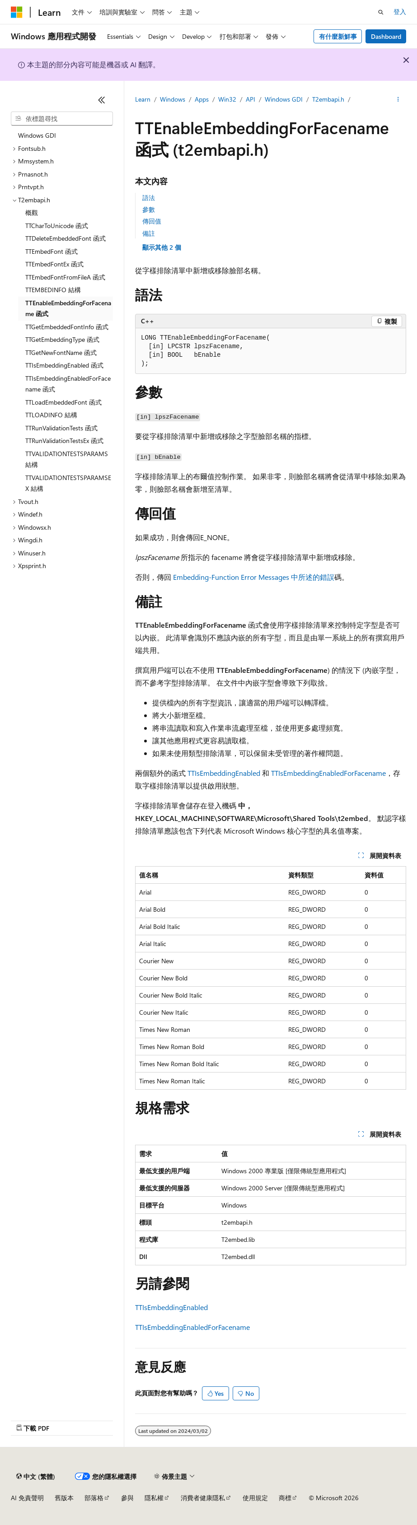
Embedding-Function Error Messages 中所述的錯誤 (253, 577)
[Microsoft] (17, 12)
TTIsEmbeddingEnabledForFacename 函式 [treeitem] (68, 384)
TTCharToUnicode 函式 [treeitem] (56, 225)
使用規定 (255, 1497)
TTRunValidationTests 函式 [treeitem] (61, 428)
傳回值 (151, 221)
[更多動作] (398, 100)
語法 (148, 197)
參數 (148, 209)
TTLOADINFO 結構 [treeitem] (51, 414)
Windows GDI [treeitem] (37, 135)
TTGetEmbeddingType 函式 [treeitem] (62, 339)
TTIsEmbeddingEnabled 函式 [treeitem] (64, 365)
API (250, 99)
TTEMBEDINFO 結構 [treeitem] (53, 289)
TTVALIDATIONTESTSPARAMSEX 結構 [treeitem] (68, 483)
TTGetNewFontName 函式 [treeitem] (61, 352)
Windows (172, 99)
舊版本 (64, 1497)
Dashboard (386, 36)
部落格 (93, 1497)
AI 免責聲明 (27, 1497)
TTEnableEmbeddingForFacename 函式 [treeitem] (68, 308)
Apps (202, 99)
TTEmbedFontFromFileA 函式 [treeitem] (65, 277)
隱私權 (154, 1497)
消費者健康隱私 (203, 1497)
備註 (148, 233)
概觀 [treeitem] (31, 212)
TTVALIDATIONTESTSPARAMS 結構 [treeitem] (66, 459)
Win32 (227, 99)
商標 (285, 1497)
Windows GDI (284, 99)
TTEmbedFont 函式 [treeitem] (51, 251)
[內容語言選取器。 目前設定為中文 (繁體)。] (36, 1476)
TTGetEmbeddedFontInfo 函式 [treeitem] (66, 326)
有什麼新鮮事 (338, 36)
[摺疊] (101, 100)
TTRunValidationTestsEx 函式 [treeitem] (64, 440)
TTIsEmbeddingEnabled (223, 773)
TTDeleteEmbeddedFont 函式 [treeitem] (65, 238)
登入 (400, 11)
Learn (142, 99)
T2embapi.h (328, 99)
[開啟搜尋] (381, 12)
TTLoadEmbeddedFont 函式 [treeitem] (63, 402)
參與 (127, 1497)
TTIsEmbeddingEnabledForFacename (328, 773)
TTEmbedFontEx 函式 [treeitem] (54, 264)
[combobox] (62, 119)
